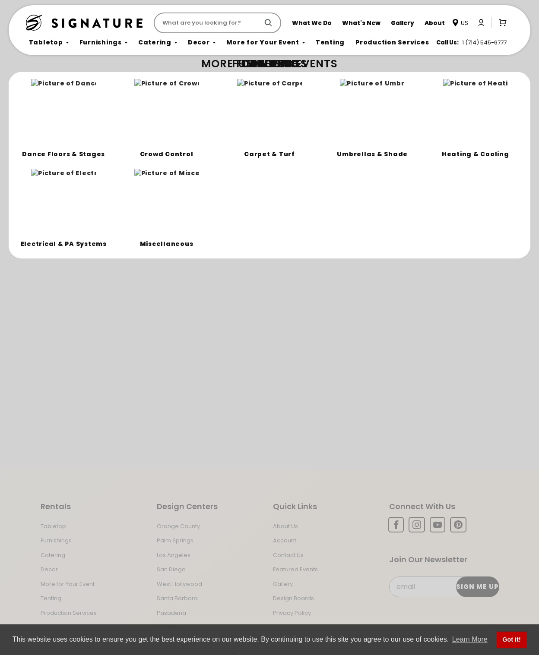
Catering (53, 555)
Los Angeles (173, 555)
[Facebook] (396, 525)
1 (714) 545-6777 (484, 42)
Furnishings (56, 540)
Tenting (51, 598)
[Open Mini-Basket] (500, 22)
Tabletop (53, 526)
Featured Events (295, 569)
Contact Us (288, 555)
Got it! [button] (511, 639)
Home (35, 80)
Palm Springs (175, 540)
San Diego (171, 569)
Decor (49, 569)
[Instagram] (416, 525)
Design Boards (293, 598)
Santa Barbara (177, 598)
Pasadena (171, 613)
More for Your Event (68, 584)
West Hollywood (179, 584)
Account (284, 540)
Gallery (283, 584)
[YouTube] (437, 525)
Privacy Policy (292, 613)
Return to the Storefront (184, 130)
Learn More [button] (470, 639)
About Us (285, 526)
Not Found (63, 79)
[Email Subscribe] (443, 586)
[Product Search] (208, 22)
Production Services (69, 613)
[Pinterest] (458, 525)
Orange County (178, 526)
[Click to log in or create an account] (481, 22)
